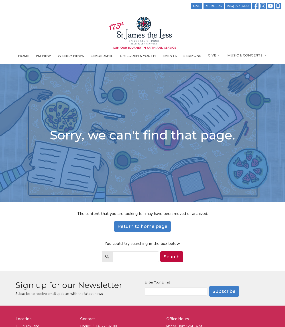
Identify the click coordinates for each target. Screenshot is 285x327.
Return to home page (142, 226)
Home (23, 56)
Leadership (102, 56)
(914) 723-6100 (238, 6)
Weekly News (71, 56)
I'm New (43, 56)
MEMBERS (214, 6)
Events (170, 56)
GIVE (196, 6)
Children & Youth (138, 56)
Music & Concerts (247, 55)
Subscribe (224, 291)
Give (214, 55)
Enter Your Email (157, 282)
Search (172, 256)
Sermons (192, 56)
